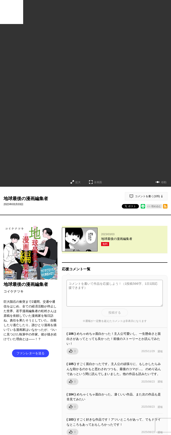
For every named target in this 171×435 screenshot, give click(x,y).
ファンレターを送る (30, 353)
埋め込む (156, 206)
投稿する (114, 312)
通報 (160, 351)
